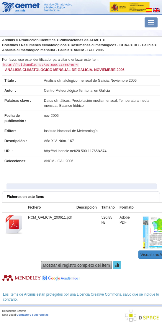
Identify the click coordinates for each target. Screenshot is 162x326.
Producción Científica (37, 40)
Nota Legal (9, 314)
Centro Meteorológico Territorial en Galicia (77, 91)
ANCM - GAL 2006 (88, 50)
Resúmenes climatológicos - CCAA (100, 45)
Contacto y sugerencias (32, 314)
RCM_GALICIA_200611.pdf (50, 217)
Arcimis (8, 40)
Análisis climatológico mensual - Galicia (36, 50)
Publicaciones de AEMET (81, 40)
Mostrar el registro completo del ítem (76, 265)
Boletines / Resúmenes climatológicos (34, 45)
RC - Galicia (143, 45)
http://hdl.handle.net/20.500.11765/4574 (75, 151)
